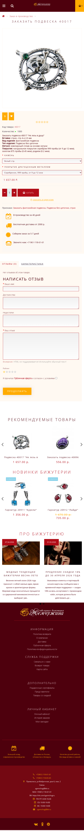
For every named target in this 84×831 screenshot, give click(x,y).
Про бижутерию (42, 534)
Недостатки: (8, 312)
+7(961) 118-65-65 (43, 778)
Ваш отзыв (10, 330)
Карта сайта (42, 669)
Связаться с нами (42, 661)
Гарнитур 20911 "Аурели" (21, 509)
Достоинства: (9, 294)
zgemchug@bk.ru (44, 809)
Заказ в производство (21, 16)
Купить (28, 192)
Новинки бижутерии (42, 472)
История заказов (42, 717)
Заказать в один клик (43, 200)
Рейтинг (6, 368)
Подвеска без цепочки (58, 207)
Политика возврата (42, 634)
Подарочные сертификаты (42, 687)
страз (72, 207)
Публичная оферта (42, 645)
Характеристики (32, 263)
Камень (9, 155)
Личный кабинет (42, 714)
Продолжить (17, 391)
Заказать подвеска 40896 (63, 457)
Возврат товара (42, 665)
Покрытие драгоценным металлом (27, 167)
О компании (42, 637)
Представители (42, 691)
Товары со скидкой (42, 695)
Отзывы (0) (9, 263)
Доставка (42, 641)
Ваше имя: (9, 284)
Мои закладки (42, 721)
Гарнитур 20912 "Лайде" (63, 509)
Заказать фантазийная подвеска (29, 207)
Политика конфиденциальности (42, 649)
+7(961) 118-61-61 (43, 774)
